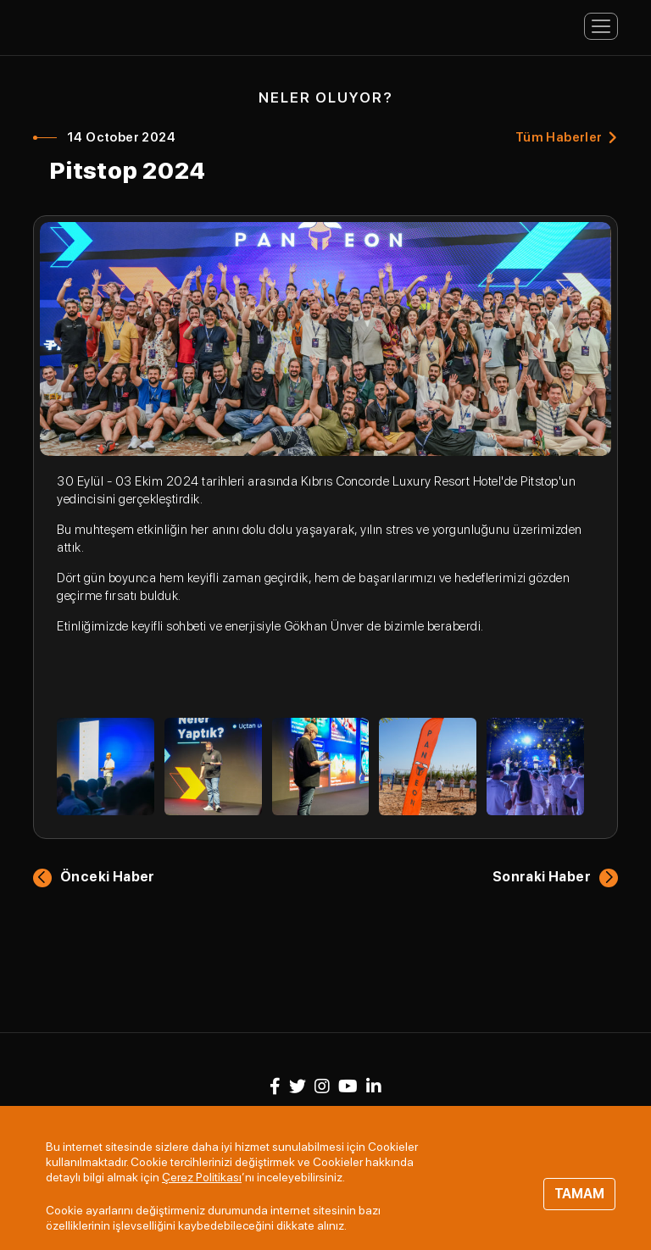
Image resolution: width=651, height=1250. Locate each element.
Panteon (101, 25)
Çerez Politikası (202, 1177)
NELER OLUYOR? (326, 97)
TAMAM (579, 1194)
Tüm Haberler (559, 137)
